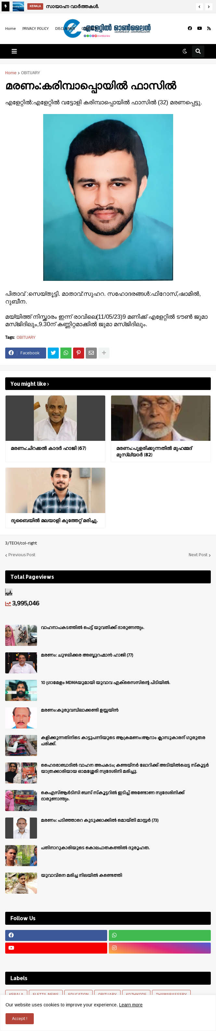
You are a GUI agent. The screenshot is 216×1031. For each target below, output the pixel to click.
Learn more (131, 1004)
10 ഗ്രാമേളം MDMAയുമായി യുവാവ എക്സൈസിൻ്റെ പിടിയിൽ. (105, 683)
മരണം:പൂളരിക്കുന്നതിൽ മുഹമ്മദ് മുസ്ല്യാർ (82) (154, 451)
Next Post (198, 555)
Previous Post (21, 555)
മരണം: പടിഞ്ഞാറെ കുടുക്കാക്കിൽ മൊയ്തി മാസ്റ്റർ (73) (100, 820)
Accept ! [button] (19, 1018)
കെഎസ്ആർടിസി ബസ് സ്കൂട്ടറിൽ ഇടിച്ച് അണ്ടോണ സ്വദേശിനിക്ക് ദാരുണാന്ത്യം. (112, 796)
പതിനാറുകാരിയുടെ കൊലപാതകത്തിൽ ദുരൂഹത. (95, 848)
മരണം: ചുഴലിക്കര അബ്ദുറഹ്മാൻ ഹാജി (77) (87, 655)
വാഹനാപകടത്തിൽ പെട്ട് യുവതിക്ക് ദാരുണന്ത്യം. (92, 628)
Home (10, 28)
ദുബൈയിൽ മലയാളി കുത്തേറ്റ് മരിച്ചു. (54, 520)
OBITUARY (30, 73)
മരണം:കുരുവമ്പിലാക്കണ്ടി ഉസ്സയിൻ (80, 710)
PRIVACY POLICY (35, 28)
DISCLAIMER (65, 28)
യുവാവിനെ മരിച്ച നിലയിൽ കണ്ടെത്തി (81, 875)
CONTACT (89, 28)
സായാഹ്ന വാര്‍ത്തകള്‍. (72, 6)
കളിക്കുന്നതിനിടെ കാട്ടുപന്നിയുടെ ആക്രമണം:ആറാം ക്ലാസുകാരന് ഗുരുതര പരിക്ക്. (123, 741)
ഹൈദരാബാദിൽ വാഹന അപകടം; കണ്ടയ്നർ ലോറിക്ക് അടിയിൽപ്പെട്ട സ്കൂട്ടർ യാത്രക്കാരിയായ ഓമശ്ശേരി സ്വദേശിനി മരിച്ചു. (125, 768)
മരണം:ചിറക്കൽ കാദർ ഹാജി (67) (48, 448)
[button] (199, 7)
